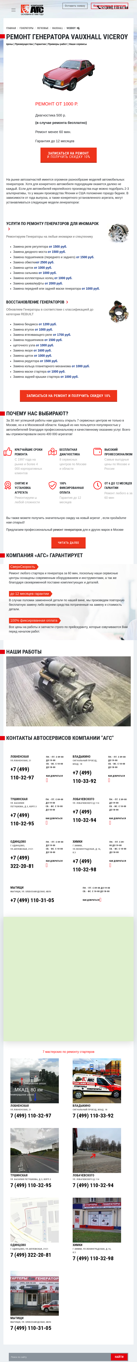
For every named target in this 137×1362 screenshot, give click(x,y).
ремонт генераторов (67, 529)
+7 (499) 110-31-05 (32, 900)
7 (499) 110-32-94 (93, 1185)
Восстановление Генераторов (38, 302)
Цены (9, 44)
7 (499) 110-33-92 (93, 1115)
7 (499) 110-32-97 (30, 1115)
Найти (119, 1357)
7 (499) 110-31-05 (30, 1328)
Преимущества (24, 44)
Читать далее (68, 542)
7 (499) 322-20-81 (30, 1255)
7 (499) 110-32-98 (93, 1258)
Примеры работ (57, 44)
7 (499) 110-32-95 (30, 1185)
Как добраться (91, 900)
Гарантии (40, 44)
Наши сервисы (78, 44)
